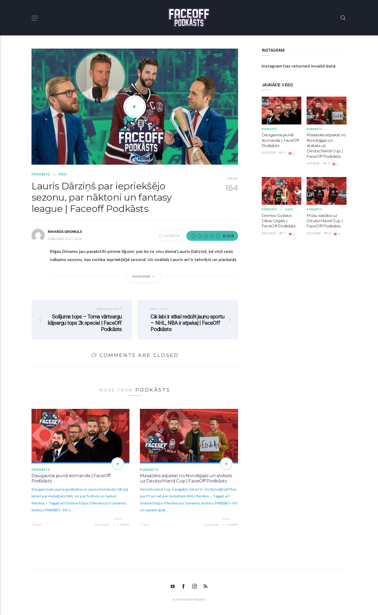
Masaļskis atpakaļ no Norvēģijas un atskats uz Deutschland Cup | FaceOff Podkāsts (186, 478)
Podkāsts (41, 174)
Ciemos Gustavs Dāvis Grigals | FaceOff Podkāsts (279, 221)
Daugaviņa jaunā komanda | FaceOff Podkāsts (280, 140)
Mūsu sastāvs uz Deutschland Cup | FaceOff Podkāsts (325, 221)
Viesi (62, 174)
